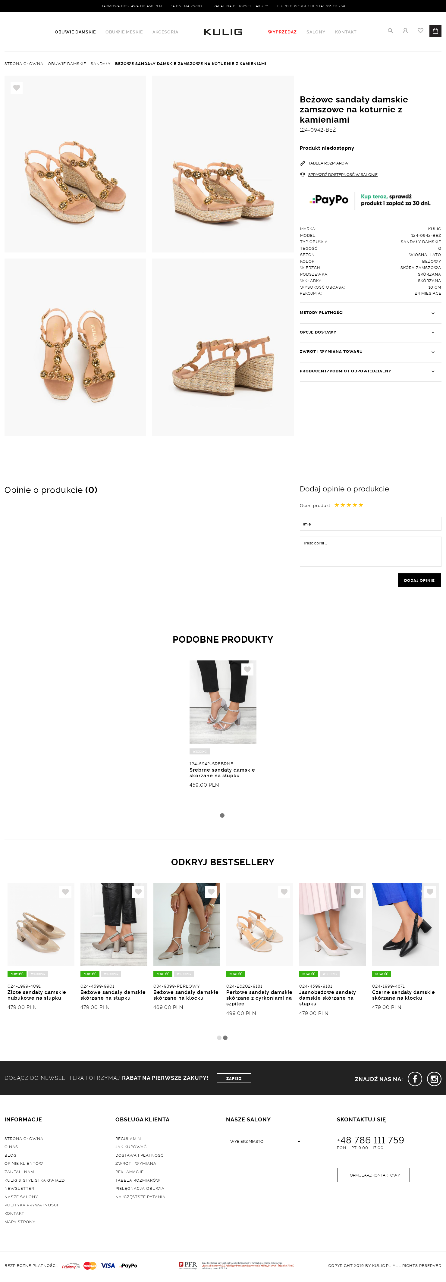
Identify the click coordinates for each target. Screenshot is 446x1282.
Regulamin (128, 1140)
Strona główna (24, 1140)
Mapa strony (20, 1223)
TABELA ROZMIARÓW (324, 163)
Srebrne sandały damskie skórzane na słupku (222, 774)
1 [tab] (222, 816)
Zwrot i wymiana (135, 1165)
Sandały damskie (421, 242)
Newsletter (19, 1190)
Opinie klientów (24, 1165)
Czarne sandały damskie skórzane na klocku (403, 997)
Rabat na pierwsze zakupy (240, 5)
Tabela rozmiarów (138, 1181)
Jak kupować (131, 1148)
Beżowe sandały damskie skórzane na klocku (186, 997)
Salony (315, 32)
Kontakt (346, 32)
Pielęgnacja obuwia (140, 1190)
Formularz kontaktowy (373, 1177)
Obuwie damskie (75, 32)
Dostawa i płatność (139, 1156)
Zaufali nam (19, 1173)
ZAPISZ (234, 1080)
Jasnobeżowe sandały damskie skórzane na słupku (327, 1000)
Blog (11, 1156)
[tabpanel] (223, 737)
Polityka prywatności (31, 1206)
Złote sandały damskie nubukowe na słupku (37, 997)
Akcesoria (165, 32)
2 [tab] (225, 1039)
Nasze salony (21, 1198)
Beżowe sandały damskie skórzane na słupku (113, 997)
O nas (11, 1148)
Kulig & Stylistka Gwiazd (35, 1181)
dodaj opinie (419, 581)
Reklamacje (129, 1173)
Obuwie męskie (124, 32)
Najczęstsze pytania (140, 1198)
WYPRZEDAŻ (282, 32)
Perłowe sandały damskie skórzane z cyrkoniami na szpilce (259, 1000)
